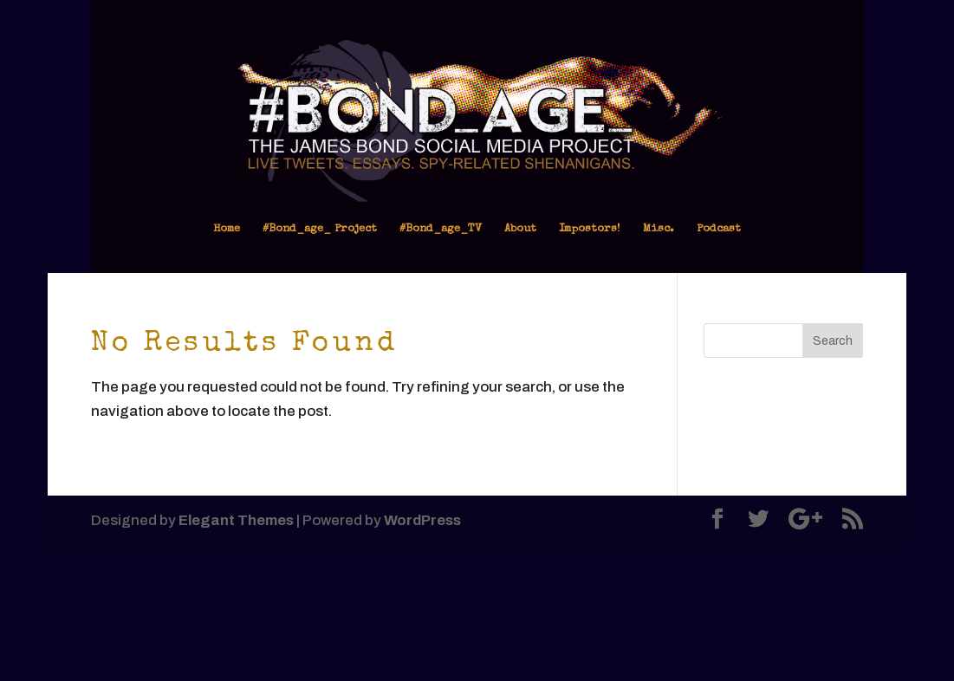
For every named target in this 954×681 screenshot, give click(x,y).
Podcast (719, 229)
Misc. (658, 229)
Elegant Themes (236, 520)
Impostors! (589, 229)
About (520, 229)
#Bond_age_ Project (320, 229)
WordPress (422, 520)
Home (226, 229)
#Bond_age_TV (440, 229)
